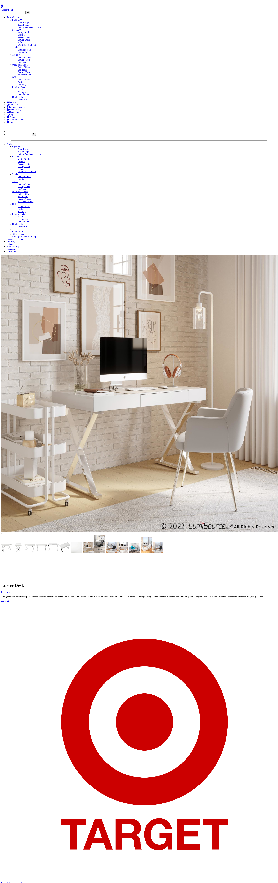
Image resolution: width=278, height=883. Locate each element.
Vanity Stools (24, 32)
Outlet (11, 122)
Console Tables (24, 72)
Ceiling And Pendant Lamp (30, 27)
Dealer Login (7, 10)
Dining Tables (24, 60)
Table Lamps (23, 25)
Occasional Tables (20, 65)
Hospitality (13, 112)
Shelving (22, 85)
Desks (20, 82)
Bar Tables (22, 62)
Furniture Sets (18, 87)
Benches (21, 35)
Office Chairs (24, 80)
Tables (15, 55)
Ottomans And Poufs (27, 45)
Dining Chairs (24, 40)
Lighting (16, 20)
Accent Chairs (24, 37)
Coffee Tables (24, 67)
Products (12, 17)
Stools (15, 47)
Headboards (17, 97)
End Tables (23, 70)
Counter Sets (23, 95)
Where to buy (14, 109)
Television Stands (25, 75)
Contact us (13, 104)
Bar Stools (22, 52)
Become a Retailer (15, 239)
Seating (15, 30)
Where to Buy (13, 246)
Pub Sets (21, 90)
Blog (10, 114)
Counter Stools (24, 50)
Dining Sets (23, 92)
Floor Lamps (23, 22)
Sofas (20, 42)
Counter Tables (24, 57)
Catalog (12, 117)
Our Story (11, 241)
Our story (12, 102)
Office (15, 77)
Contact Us (12, 251)
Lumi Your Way (15, 119)
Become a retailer (16, 107)
